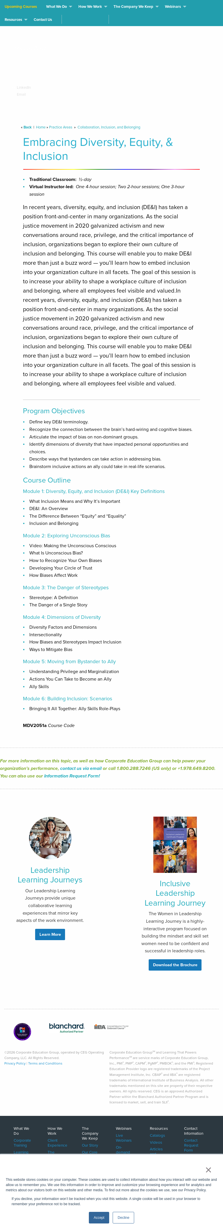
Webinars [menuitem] (173, 6)
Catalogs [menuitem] (157, 1135)
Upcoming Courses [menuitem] (21, 6)
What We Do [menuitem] (56, 6)
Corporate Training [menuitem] (22, 1142)
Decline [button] (123, 1218)
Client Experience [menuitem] (57, 1142)
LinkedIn (22, 87)
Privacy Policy (15, 1063)
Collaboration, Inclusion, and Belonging (109, 127)
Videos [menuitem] (156, 1142)
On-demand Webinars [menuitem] (124, 1152)
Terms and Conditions (45, 1063)
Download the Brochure (175, 965)
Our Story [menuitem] (90, 1145)
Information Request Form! (72, 776)
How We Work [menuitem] (90, 6)
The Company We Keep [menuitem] (133, 6)
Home (41, 127)
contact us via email (81, 768)
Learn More (50, 934)
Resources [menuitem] (13, 19)
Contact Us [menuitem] (43, 19)
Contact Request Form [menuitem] (191, 1145)
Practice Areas (60, 127)
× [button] (208, 1169)
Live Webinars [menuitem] (124, 1137)
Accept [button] (99, 1218)
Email (18, 94)
